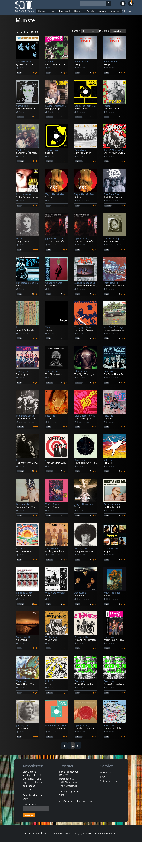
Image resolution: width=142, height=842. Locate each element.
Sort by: (76, 30)
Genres (115, 10)
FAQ (123, 11)
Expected (64, 10)
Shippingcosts (108, 781)
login (35, 72)
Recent (78, 10)
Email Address (30, 804)
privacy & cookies (61, 833)
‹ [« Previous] (64, 745)
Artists (91, 10)
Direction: (104, 30)
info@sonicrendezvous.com (75, 801)
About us (105, 772)
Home (41, 10)
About (131, 11)
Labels (102, 10)
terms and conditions (36, 833)
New (52, 10)
